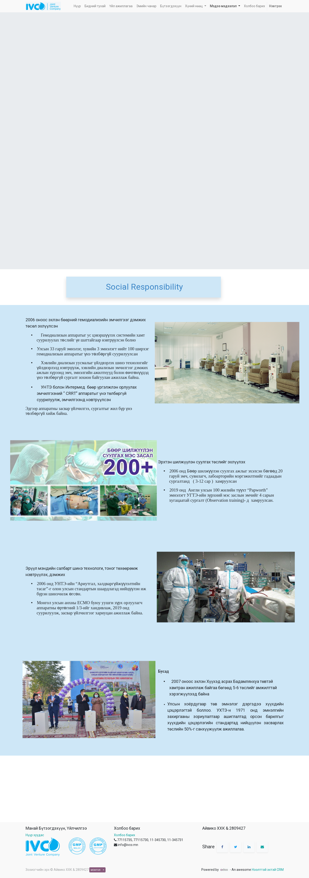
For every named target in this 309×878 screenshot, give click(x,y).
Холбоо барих (124, 835)
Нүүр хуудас (35, 835)
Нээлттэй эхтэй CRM (268, 869)
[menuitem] (77, 6)
